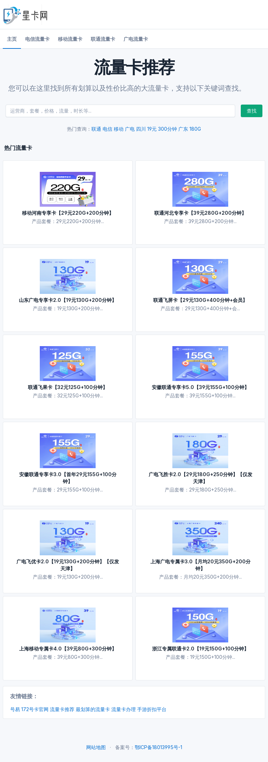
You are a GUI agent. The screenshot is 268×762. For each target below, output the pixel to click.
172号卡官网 (35, 709)
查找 (251, 111)
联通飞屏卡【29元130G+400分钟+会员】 (200, 300)
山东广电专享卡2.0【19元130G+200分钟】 (68, 300)
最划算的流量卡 (93, 709)
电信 (107, 129)
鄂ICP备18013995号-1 (158, 747)
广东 (183, 129)
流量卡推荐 (62, 709)
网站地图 (96, 747)
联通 (96, 129)
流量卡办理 (123, 709)
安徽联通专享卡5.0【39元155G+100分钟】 (200, 387)
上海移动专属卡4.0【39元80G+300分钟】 (68, 648)
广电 (130, 129)
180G (195, 129)
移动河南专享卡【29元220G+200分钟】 (68, 213)
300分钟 (167, 129)
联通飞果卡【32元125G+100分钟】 (67, 387)
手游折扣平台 (151, 709)
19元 (152, 129)
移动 (119, 129)
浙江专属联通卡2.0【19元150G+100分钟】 (200, 648)
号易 (15, 709)
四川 (141, 129)
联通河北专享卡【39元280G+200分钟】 (200, 213)
